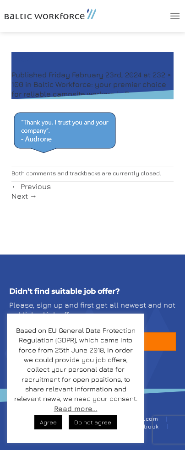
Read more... (76, 408)
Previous (31, 186)
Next (24, 196)
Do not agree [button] (92, 422)
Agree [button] (48, 422)
